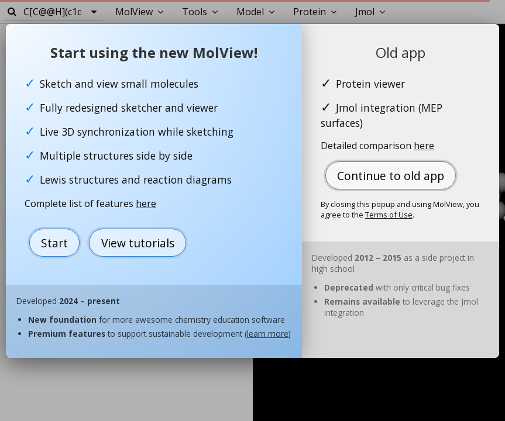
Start (54, 243)
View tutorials (137, 243)
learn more (267, 333)
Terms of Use (389, 214)
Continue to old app (390, 176)
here (146, 203)
